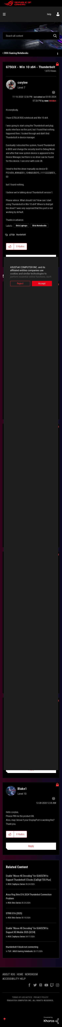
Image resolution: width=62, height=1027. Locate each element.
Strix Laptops (21, 226)
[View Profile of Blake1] (22, 789)
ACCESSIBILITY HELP (14, 978)
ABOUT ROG (8, 974)
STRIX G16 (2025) (14, 913)
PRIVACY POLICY (41, 997)
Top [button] (4, 1018)
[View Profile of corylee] (23, 83)
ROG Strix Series (14, 903)
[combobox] (31, 36)
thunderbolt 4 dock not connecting (22, 947)
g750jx (12, 235)
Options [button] (57, 53)
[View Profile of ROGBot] (52, 101)
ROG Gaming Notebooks (16, 53)
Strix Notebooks (39, 226)
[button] (10, 246)
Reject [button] (18, 283)
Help (49, 14)
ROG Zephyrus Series (16, 884)
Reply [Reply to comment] (31, 846)
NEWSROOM (31, 974)
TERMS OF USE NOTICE (22, 997)
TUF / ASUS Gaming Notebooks (20, 951)
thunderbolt (21, 235)
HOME (20, 974)
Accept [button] (43, 283)
